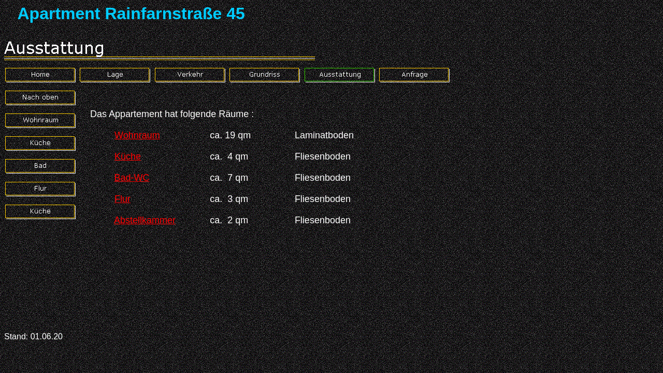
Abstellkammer (145, 220)
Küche (127, 156)
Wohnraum (137, 135)
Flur (122, 199)
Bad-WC (131, 178)
